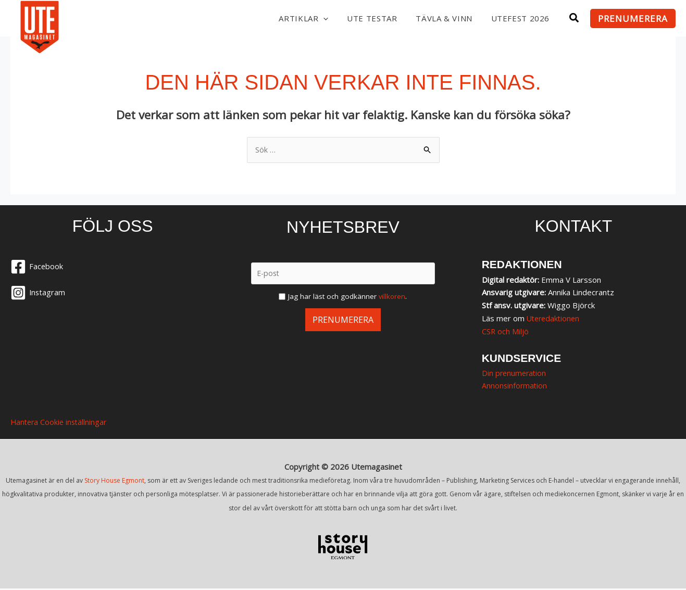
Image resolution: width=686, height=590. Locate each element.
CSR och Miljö (505, 332)
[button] (318, 18)
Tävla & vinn (440, 18)
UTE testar (366, 18)
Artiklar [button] (296, 18)
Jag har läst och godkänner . (347, 297)
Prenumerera (342, 320)
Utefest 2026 (519, 18)
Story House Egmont (114, 481)
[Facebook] (112, 267)
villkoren (392, 297)
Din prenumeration (515, 373)
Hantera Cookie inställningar (60, 423)
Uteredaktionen (555, 318)
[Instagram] (112, 294)
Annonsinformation (515, 386)
